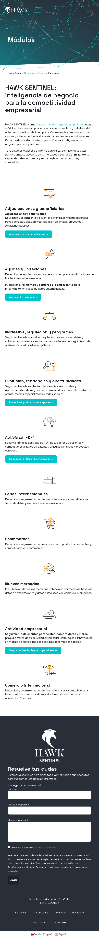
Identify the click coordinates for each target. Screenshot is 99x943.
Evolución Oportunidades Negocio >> (31, 402)
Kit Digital (20, 912)
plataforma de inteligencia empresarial (60, 124)
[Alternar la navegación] (90, 10)
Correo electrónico (49, 809)
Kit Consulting (40, 912)
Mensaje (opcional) (49, 830)
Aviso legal (39, 922)
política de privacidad (47, 847)
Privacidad (78, 912)
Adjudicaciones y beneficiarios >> (28, 234)
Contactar (60, 912)
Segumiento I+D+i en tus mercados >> (31, 459)
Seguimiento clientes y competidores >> (33, 650)
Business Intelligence (36, 73)
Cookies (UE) (59, 922)
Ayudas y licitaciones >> (23, 297)
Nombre (49, 793)
